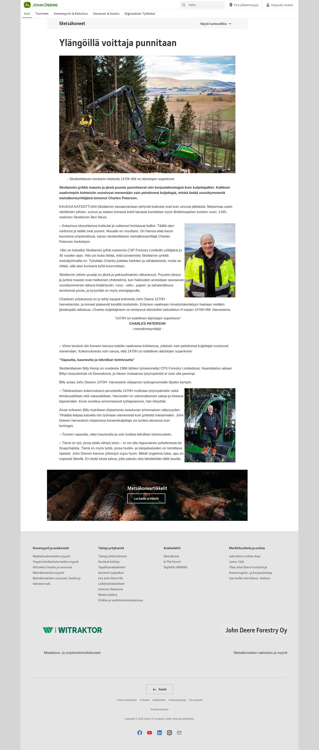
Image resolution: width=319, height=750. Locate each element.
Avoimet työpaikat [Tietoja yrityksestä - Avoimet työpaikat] (111, 572)
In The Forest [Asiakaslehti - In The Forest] (172, 561)
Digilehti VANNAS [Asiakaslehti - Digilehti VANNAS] (175, 567)
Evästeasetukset (159, 709)
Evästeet (144, 700)
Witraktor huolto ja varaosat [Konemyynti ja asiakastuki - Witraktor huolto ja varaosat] (52, 567)
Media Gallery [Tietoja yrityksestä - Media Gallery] (107, 594)
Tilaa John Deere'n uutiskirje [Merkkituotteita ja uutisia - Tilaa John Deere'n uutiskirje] (248, 567)
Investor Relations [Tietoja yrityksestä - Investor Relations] (110, 589)
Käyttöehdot (158, 700)
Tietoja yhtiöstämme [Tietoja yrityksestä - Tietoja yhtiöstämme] (112, 556)
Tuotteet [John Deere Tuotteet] (42, 13)
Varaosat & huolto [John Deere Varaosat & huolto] (106, 13)
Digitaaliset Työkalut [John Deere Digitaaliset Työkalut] (140, 13)
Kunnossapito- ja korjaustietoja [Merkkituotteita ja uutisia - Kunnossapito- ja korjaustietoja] (250, 572)
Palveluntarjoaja (177, 700)
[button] (139, 732)
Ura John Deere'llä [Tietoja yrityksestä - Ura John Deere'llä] (110, 578)
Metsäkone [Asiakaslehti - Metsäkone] (171, 556)
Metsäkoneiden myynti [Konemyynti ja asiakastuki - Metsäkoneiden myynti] (48, 572)
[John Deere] (43, 5)
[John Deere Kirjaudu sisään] (279, 5)
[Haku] (202, 5)
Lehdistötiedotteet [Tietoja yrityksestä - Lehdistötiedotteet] (111, 583)
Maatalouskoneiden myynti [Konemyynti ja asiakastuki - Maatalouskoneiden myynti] (51, 556)
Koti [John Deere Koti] (27, 13)
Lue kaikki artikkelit (146, 498)
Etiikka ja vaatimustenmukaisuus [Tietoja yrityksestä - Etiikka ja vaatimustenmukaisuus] (120, 600)
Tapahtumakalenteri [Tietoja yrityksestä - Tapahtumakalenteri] (112, 567)
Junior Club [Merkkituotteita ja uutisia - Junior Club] (236, 561)
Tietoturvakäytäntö (127, 700)
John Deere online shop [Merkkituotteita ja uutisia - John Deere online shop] (244, 556)
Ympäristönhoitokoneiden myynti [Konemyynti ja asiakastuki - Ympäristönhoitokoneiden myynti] (56, 561)
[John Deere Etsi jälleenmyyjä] (243, 5)
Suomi (160, 689)
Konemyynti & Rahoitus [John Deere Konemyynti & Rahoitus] (71, 13)
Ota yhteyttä (195, 700)
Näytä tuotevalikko (213, 23)
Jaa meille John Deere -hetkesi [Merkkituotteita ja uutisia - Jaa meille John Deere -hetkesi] (249, 578)
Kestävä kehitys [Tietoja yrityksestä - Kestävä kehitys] (109, 561)
